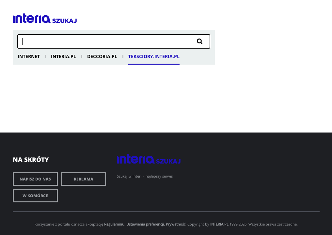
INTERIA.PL (219, 224)
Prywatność (175, 224)
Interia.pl (63, 56)
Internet (29, 56)
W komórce (35, 195)
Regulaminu (114, 224)
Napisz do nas (35, 179)
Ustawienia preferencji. (145, 224)
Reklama (83, 179)
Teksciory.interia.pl (154, 56)
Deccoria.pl (102, 56)
